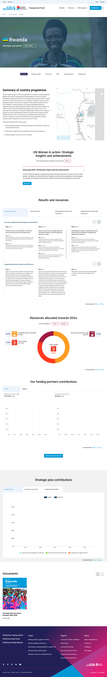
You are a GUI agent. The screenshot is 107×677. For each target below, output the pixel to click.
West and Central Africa (68, 658)
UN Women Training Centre (13, 635)
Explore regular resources (53, 455)
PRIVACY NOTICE (15, 672)
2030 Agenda (81, 8)
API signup (87, 650)
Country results (12, 14)
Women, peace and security (37, 650)
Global (4, 2)
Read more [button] (27, 183)
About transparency (90, 639)
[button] (81, 114)
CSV (96, 304)
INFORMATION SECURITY (26, 672)
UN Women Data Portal (11, 638)
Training (102, 2)
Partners (71, 8)
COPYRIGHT (93, 672)
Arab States (64, 643)
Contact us (88, 643)
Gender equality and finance (37, 643)
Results (61, 8)
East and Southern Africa (69, 650)
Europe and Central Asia (68, 654)
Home (4, 14)
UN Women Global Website (13, 642)
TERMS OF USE (6, 672)
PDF (101, 304)
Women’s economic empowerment (57, 552)
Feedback (87, 646)
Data (97, 2)
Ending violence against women (79, 552)
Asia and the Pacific (67, 646)
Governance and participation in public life (33, 552)
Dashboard (94, 8)
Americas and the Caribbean (70, 639)
